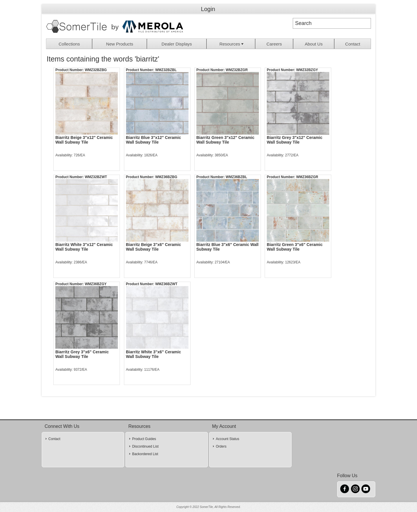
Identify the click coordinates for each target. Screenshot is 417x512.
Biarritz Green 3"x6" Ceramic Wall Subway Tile (295, 247)
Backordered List (145, 454)
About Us (314, 43)
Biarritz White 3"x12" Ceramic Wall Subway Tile (84, 247)
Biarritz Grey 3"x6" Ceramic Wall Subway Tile (82, 354)
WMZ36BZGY (96, 284)
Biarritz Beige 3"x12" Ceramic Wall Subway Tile (84, 139)
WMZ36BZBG (166, 177)
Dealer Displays (177, 43)
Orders (221, 446)
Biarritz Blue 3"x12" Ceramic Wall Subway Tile (153, 139)
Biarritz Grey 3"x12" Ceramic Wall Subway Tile (294, 139)
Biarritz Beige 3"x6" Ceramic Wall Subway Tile (153, 247)
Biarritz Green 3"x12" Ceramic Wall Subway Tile (225, 139)
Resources (232, 43)
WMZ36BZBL (236, 177)
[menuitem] (69, 44)
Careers (274, 43)
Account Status (227, 439)
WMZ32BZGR (237, 70)
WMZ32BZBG (96, 70)
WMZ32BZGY (307, 70)
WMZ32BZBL (166, 70)
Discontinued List (145, 446)
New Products (119, 43)
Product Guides (144, 439)
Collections (69, 43)
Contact (352, 43)
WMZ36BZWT (166, 284)
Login (208, 9)
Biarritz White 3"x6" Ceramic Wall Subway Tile (153, 354)
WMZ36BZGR (307, 177)
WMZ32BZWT (96, 177)
